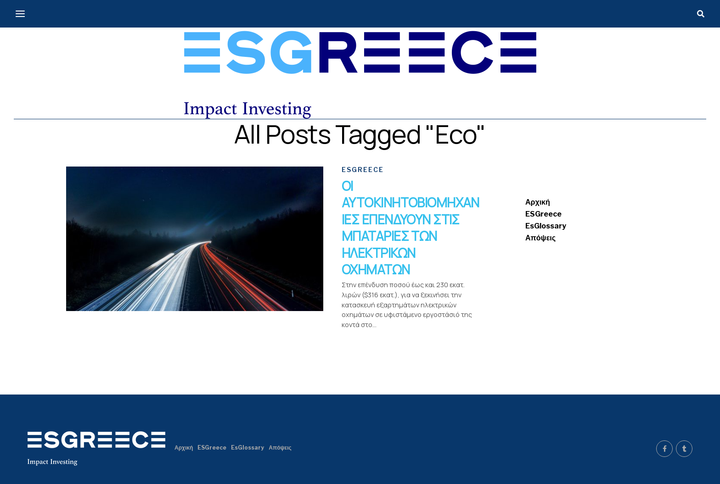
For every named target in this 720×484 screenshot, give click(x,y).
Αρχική (537, 202)
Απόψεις (540, 238)
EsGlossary (545, 226)
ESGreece (543, 214)
